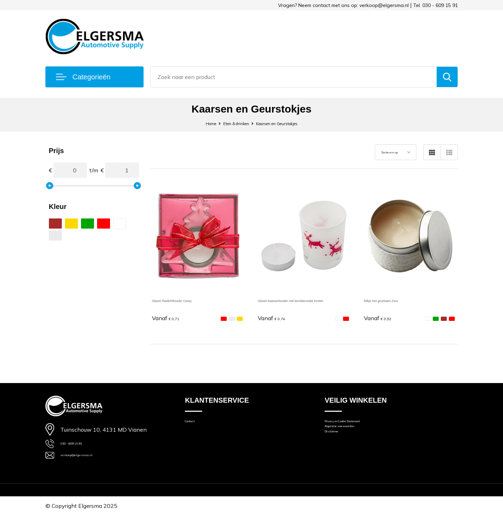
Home (197, 123)
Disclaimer (337, 443)
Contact (194, 423)
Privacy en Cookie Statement (360, 423)
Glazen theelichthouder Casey (189, 300)
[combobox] (294, 77)
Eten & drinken (230, 123)
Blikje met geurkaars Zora (396, 300)
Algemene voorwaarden (354, 433)
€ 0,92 (382, 318)
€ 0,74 (275, 318)
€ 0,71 (170, 318)
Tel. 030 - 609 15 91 (435, 5)
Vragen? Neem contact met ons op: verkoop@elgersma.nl (343, 5)
